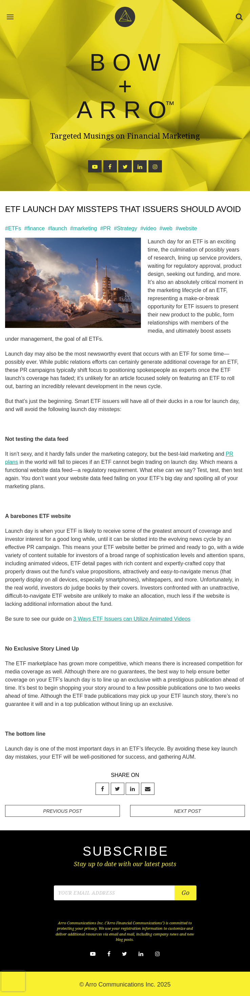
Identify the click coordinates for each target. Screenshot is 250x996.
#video (148, 228)
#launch (57, 228)
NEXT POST (187, 811)
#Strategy (125, 228)
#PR (105, 228)
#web (166, 228)
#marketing (83, 228)
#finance (34, 228)
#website (186, 228)
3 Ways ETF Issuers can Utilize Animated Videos (131, 619)
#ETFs (13, 228)
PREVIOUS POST (62, 811)
